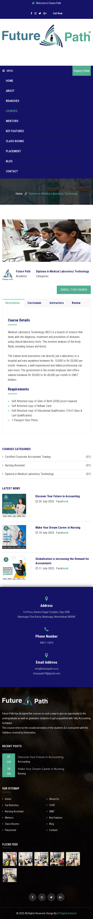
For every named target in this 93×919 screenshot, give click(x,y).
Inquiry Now (82, 71)
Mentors (12, 121)
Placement (13, 151)
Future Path (23, 271)
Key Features (15, 131)
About (10, 91)
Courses (11, 111)
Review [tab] (76, 303)
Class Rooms (15, 141)
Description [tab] (12, 303)
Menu (7, 70)
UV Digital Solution (67, 913)
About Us (52, 799)
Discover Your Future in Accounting (57, 496)
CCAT (50, 805)
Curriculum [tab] (34, 303)
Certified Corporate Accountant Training (28, 456)
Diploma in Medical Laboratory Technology (62, 271)
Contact (12, 171)
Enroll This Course (73, 289)
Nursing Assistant (15, 465)
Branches (12, 101)
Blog (9, 161)
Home (9, 81)
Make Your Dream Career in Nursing (57, 527)
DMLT (50, 811)
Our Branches (10, 805)
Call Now (57, 13)
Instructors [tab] (57, 303)
